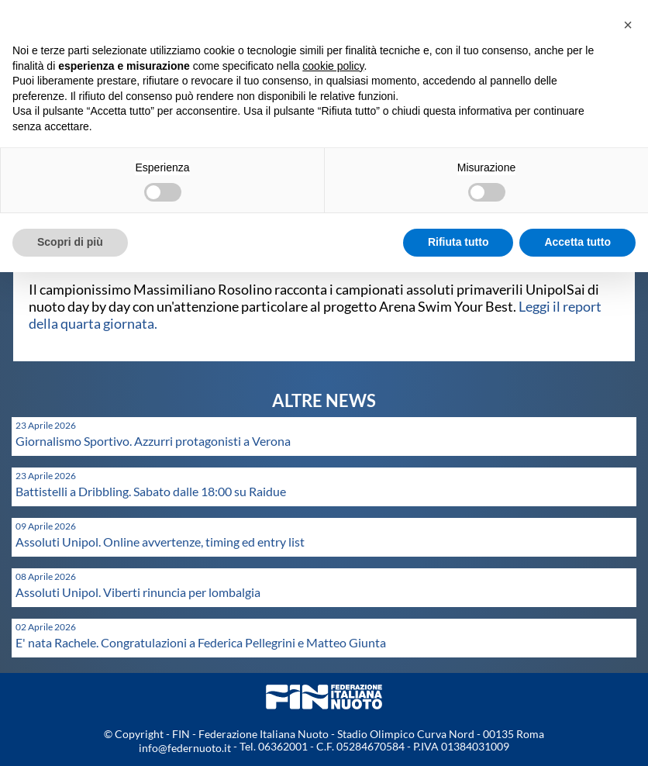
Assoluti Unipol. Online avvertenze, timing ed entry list (160, 541)
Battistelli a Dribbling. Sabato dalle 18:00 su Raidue (151, 491)
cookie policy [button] (333, 66)
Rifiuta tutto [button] (458, 242)
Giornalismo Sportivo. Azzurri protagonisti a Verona (153, 440)
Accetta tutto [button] (577, 242)
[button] (627, 24)
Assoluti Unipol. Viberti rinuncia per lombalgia (138, 592)
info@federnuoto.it (185, 747)
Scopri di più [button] (70, 242)
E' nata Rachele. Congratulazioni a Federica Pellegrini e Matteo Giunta (201, 642)
